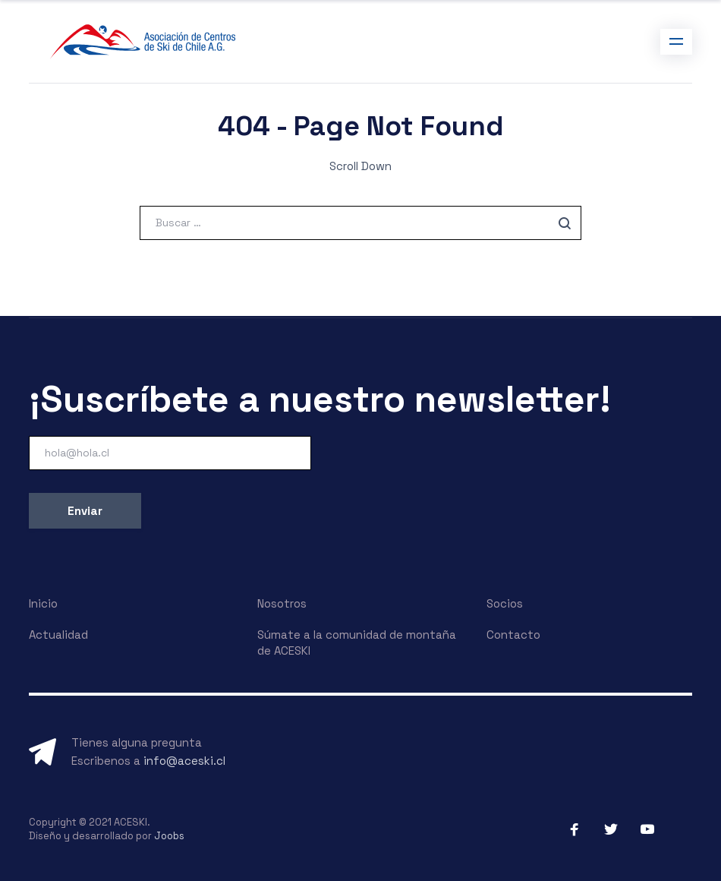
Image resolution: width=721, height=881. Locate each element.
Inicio (43, 603)
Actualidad (58, 634)
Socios (504, 603)
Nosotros (282, 603)
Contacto (513, 634)
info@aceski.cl (184, 760)
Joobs (169, 835)
